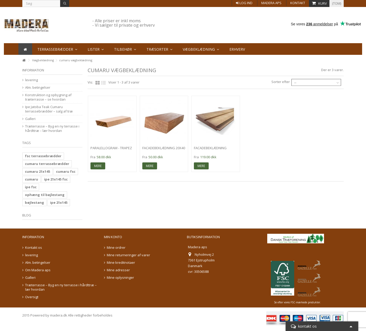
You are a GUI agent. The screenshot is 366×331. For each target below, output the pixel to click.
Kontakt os (33, 247)
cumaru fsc (65, 171)
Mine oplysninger (120, 277)
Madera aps (271, 3)
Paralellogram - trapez (111, 148)
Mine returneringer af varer (128, 255)
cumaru (31, 179)
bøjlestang (34, 202)
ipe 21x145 (58, 202)
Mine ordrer (116, 247)
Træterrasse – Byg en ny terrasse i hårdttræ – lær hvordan (52, 128)
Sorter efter (280, 81)
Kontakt (297, 3)
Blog (26, 215)
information (33, 70)
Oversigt (31, 297)
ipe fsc (31, 187)
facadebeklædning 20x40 (163, 148)
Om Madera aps (38, 270)
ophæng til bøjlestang (45, 194)
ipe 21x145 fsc (56, 179)
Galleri (30, 119)
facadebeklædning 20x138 (210, 150)
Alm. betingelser (37, 87)
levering (31, 80)
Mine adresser (118, 270)
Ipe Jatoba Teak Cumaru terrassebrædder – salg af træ (49, 109)
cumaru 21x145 (37, 171)
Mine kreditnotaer (121, 262)
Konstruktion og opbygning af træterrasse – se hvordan (48, 97)
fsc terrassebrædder (43, 156)
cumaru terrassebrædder (47, 163)
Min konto (113, 237)
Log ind (244, 3)
